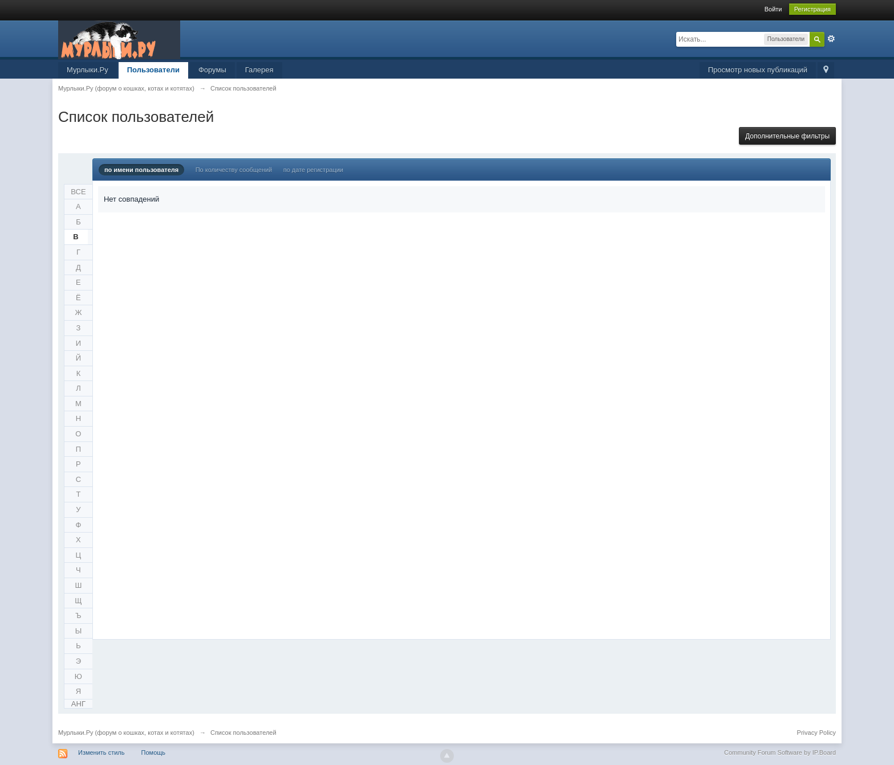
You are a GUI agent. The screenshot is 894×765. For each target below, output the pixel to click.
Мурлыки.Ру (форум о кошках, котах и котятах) (126, 732)
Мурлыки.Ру (87, 70)
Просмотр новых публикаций (757, 70)
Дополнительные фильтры (787, 136)
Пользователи (153, 70)
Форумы (212, 70)
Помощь (153, 752)
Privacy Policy (816, 732)
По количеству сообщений (234, 169)
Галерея (259, 70)
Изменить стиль (101, 752)
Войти (773, 9)
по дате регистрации (313, 169)
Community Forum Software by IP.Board (780, 752)
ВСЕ (78, 191)
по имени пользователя (141, 169)
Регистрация (812, 9)
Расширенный (831, 38)
